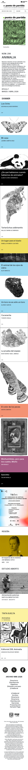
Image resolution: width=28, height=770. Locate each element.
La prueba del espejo (10, 351)
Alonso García (6, 305)
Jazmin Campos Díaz (7, 141)
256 (2, 112)
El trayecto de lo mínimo (11, 558)
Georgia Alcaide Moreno (9, 106)
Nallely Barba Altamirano (10, 230)
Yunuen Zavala (6, 318)
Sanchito (5, 475)
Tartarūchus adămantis (12, 228)
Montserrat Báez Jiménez (10, 353)
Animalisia (6, 618)
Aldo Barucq (5, 270)
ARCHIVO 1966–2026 (7, 11)
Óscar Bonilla (6, 477)
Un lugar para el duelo (11, 241)
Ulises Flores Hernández (9, 178)
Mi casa (4, 138)
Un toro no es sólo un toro (13, 302)
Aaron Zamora (6, 409)
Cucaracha (6, 315)
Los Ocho (5, 104)
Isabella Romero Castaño (10, 243)
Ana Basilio (5, 464)
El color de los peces (10, 407)
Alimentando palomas (10, 595)
